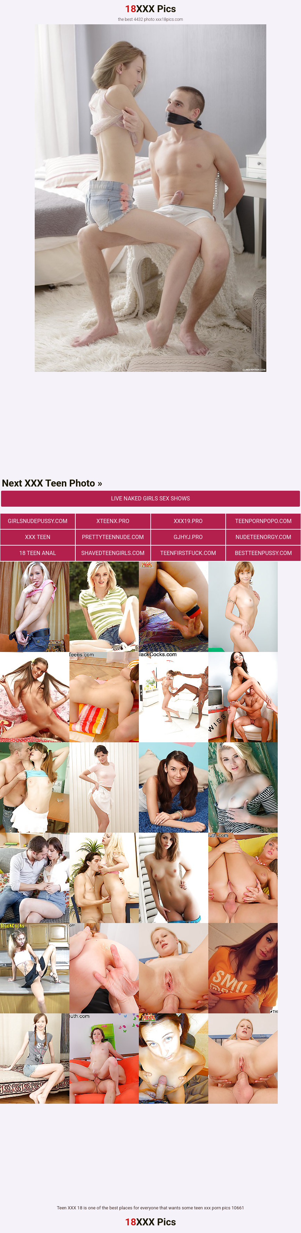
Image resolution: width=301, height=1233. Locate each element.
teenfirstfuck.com (188, 553)
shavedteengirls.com (112, 553)
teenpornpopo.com (263, 521)
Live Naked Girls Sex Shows (150, 498)
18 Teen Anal (37, 553)
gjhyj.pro (188, 537)
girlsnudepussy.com (38, 521)
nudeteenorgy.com (263, 537)
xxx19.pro (188, 521)
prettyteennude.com (113, 537)
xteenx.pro (113, 521)
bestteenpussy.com (263, 553)
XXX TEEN (37, 537)
